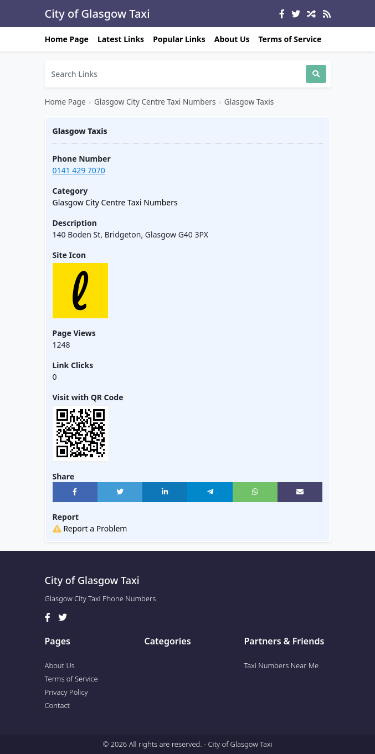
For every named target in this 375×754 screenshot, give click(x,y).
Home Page (67, 39)
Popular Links (179, 39)
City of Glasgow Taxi (97, 13)
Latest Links (120, 39)
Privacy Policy (66, 692)
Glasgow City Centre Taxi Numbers (155, 101)
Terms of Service (290, 39)
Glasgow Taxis (249, 101)
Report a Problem (90, 528)
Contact (57, 705)
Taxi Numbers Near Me (281, 665)
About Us (232, 39)
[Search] (175, 74)
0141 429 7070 (79, 170)
